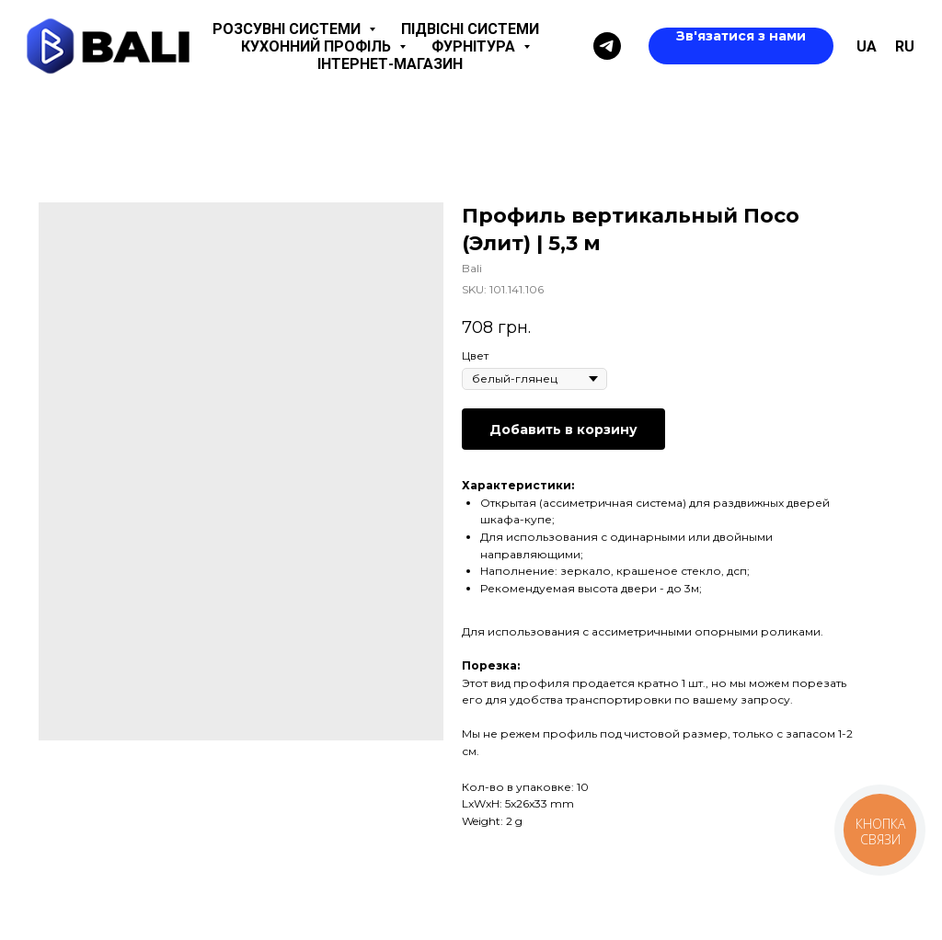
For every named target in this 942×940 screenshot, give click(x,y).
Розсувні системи (288, 29)
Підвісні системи (470, 29)
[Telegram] (607, 46)
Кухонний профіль (318, 46)
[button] (741, 46)
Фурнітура (475, 46)
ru (904, 46)
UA (866, 46)
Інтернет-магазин (390, 64)
